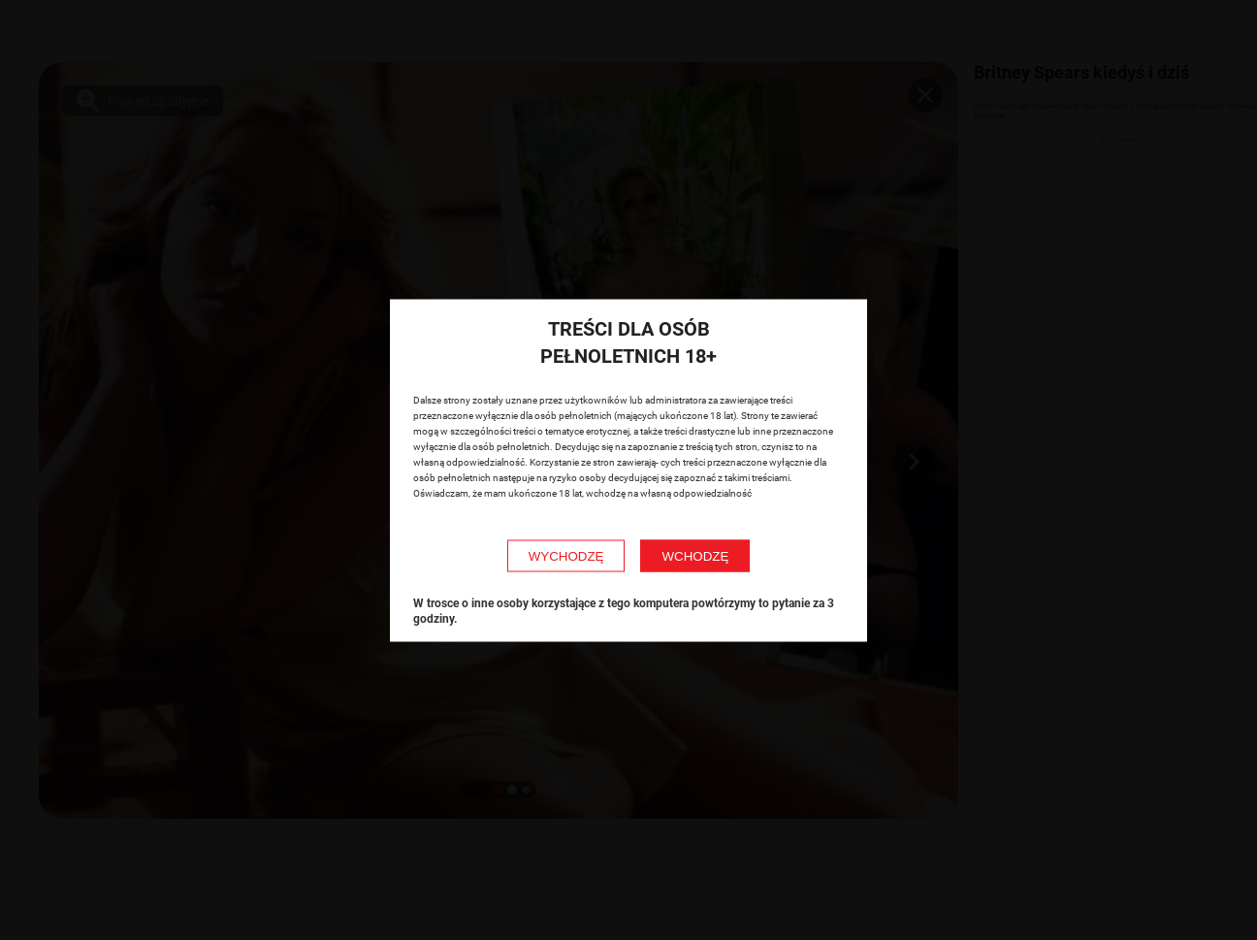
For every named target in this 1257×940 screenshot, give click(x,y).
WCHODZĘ (694, 555)
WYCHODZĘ (566, 555)
